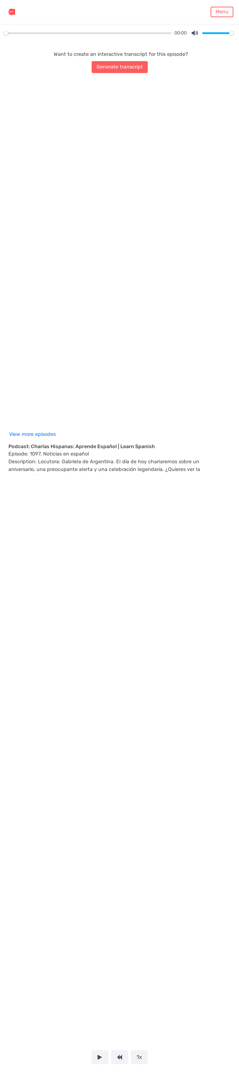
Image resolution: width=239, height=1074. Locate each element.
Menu (221, 12)
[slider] (88, 33)
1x (139, 1057)
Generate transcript (120, 67)
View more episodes (32, 434)
